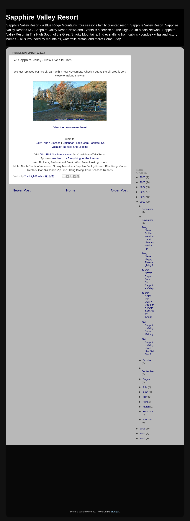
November (147, 220)
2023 (143, 192)
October (147, 360)
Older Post (119, 190)
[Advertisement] (157, 106)
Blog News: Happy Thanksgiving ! (147, 259)
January (147, 419)
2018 (143, 428)
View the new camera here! (70, 127)
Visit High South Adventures (56, 154)
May (145, 396)
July (145, 387)
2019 (143, 201)
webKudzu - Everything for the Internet (75, 158)
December (147, 209)
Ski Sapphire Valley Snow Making (148, 328)
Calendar (68, 142)
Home (70, 190)
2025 (143, 182)
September (148, 371)
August (146, 379)
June (146, 392)
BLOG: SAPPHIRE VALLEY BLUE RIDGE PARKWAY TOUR (148, 305)
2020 (143, 197)
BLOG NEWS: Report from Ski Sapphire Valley (148, 279)
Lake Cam (82, 142)
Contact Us (97, 142)
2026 (143, 177)
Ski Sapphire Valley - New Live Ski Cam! (148, 347)
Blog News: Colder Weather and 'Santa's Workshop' (148, 238)
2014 (143, 438)
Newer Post (21, 190)
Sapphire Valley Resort (42, 17)
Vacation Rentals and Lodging (70, 146)
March (146, 406)
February (148, 411)
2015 (143, 433)
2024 (143, 187)
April (145, 401)
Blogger (115, 511)
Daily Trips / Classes (48, 142)
